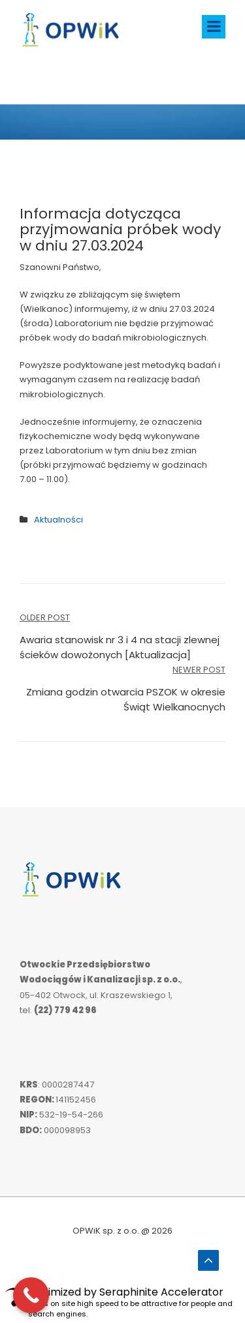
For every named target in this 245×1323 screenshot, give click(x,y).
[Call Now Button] (31, 1295)
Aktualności (58, 519)
